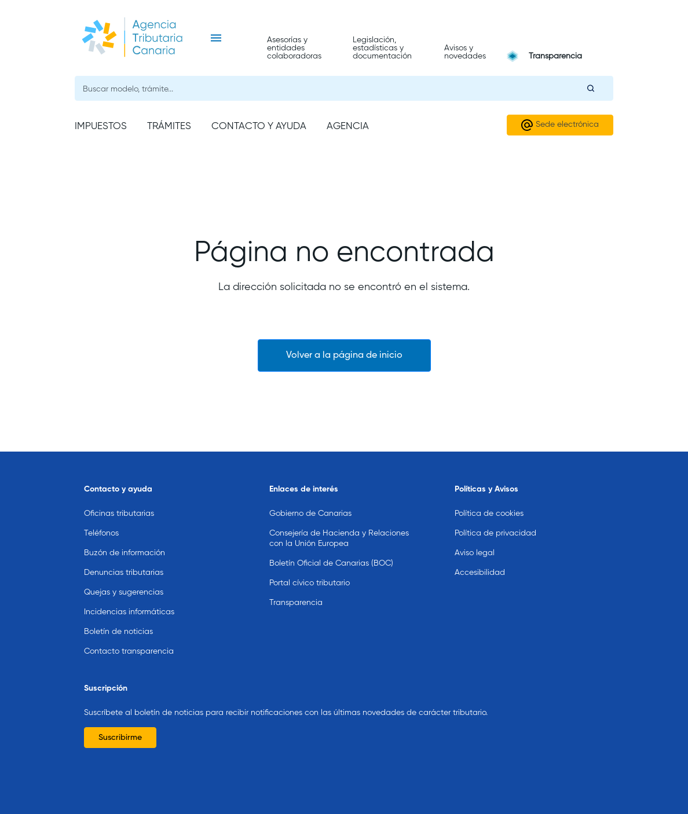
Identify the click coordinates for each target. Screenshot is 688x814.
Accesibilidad (480, 555)
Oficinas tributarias (119, 496)
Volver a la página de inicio (344, 355)
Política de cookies (489, 496)
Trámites (169, 126)
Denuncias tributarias (123, 555)
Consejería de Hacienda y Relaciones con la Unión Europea (339, 521)
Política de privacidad (495, 516)
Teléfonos (101, 516)
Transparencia (555, 56)
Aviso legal (475, 535)
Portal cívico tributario (309, 566)
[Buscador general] (344, 88)
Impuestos (101, 126)
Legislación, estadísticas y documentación (382, 48)
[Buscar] (591, 88)
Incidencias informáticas (129, 595)
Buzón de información (124, 535)
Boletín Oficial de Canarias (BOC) (331, 546)
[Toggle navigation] (215, 38)
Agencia (348, 126)
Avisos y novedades (465, 52)
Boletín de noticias (118, 614)
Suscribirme (120, 720)
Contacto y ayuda (258, 126)
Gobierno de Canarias (310, 496)
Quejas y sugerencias (123, 575)
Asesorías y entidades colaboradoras (294, 48)
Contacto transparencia (129, 634)
